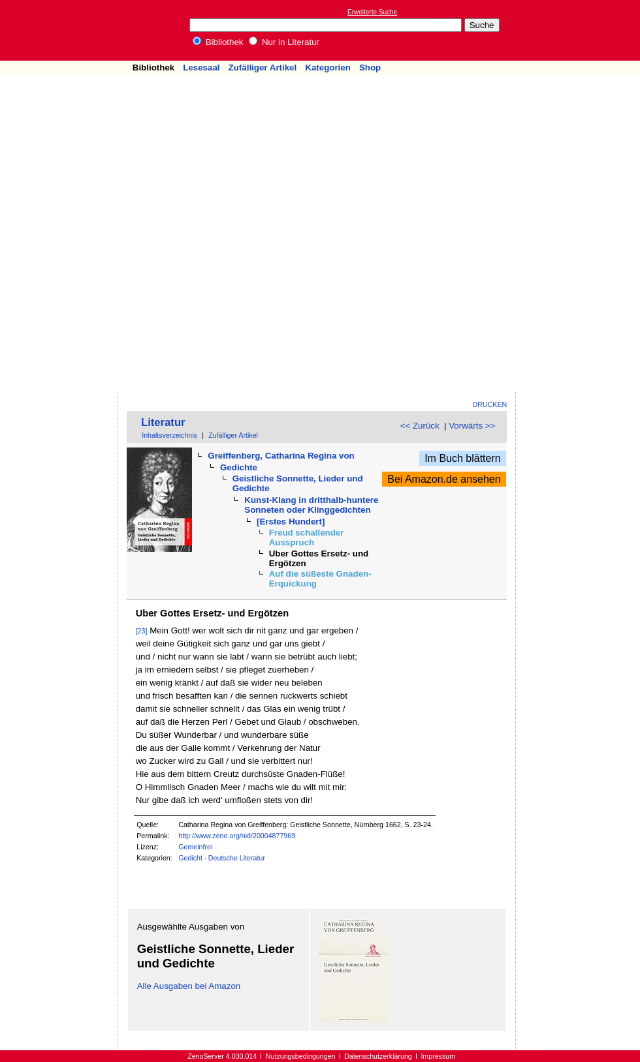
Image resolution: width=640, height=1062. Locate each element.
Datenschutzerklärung (378, 1056)
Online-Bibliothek (62, 30)
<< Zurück (420, 426)
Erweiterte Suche (372, 12)
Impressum (438, 1056)
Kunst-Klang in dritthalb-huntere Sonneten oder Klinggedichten (311, 505)
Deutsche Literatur (236, 858)
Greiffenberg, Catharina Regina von (281, 456)
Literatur (163, 422)
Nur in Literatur (284, 42)
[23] (142, 631)
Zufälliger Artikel (263, 67)
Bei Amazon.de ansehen (443, 479)
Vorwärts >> (472, 426)
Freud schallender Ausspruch (306, 537)
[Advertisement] (560, 196)
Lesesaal (201, 67)
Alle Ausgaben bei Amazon (189, 986)
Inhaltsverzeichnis (169, 435)
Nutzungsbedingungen (301, 1056)
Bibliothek (218, 42)
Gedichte (238, 467)
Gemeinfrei (195, 847)
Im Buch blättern (462, 458)
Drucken (490, 404)
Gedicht (190, 858)
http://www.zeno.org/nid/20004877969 (236, 836)
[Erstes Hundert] (291, 521)
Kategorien (328, 67)
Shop (370, 67)
